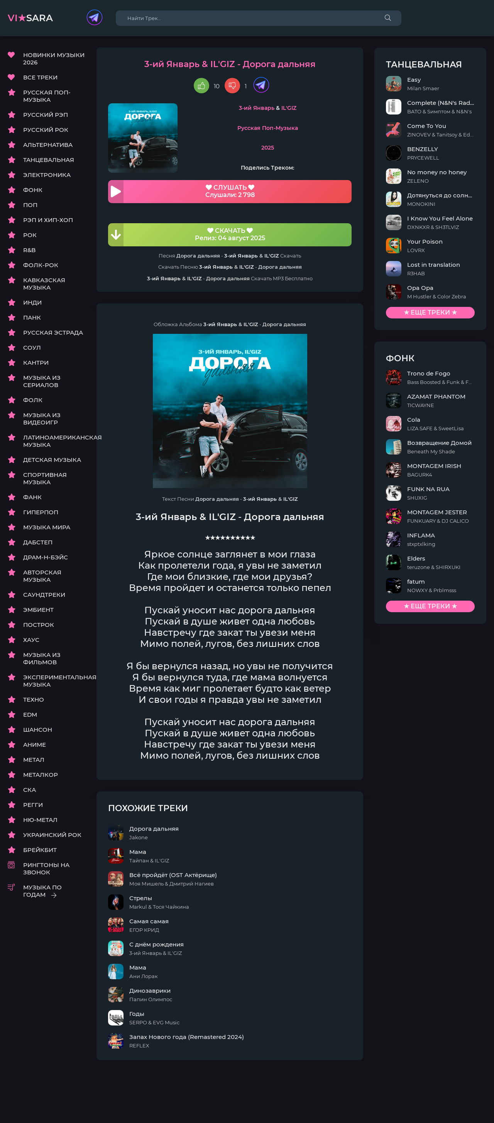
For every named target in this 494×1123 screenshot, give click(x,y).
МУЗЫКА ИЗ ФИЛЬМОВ (42, 659)
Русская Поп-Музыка (277, 128)
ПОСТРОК (38, 625)
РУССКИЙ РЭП (45, 115)
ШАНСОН (37, 730)
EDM (30, 715)
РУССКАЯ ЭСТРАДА (53, 333)
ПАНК (32, 318)
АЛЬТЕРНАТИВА (48, 145)
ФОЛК (32, 400)
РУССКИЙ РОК (45, 130)
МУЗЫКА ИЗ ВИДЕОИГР (42, 419)
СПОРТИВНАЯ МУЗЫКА (45, 478)
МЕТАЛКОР (40, 775)
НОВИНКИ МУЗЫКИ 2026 (54, 59)
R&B (29, 250)
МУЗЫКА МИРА (46, 527)
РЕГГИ (33, 805)
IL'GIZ (298, 108)
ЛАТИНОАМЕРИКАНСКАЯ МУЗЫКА (54, 441)
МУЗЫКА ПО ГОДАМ (42, 891)
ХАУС (31, 640)
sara (30, 18)
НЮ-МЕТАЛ (40, 820)
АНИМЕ (34, 745)
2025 (277, 148)
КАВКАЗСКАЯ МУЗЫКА (44, 284)
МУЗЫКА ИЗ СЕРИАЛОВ (42, 381)
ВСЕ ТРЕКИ (40, 77)
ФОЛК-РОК (40, 265)
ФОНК (32, 190)
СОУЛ (32, 348)
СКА (29, 790)
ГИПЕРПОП (40, 512)
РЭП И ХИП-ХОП (48, 220)
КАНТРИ (36, 363)
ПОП (30, 205)
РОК (30, 235)
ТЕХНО (33, 700)
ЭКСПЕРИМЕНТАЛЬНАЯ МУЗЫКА (54, 681)
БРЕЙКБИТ (40, 850)
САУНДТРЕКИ (44, 595)
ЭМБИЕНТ (38, 610)
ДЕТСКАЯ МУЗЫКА (52, 460)
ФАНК (32, 497)
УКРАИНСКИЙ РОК (52, 835)
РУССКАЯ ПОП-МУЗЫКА (47, 96)
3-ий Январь (266, 108)
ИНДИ (32, 302)
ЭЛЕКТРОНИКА (47, 175)
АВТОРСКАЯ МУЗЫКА (42, 576)
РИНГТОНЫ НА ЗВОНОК (46, 869)
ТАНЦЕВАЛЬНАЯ (48, 160)
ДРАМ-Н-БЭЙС (45, 557)
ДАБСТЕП (37, 542)
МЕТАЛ (33, 760)
